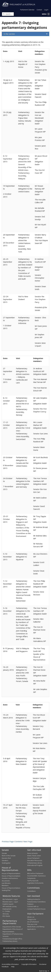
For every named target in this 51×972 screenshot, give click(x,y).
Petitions (30, 904)
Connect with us (33, 906)
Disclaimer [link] (43, 964)
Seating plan (6, 863)
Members (5, 885)
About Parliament (33, 858)
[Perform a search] (4, 14)
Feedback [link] (5, 967)
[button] (45, 14)
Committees (31, 891)
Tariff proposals (32, 881)
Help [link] (12, 967)
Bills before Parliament (35, 873)
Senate (4, 853)
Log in (46, 10)
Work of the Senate (9, 856)
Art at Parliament (33, 922)
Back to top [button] (44, 971)
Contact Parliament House (36, 909)
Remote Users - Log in (10, 902)
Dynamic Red (6, 858)
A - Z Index (6, 911)
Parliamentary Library (34, 863)
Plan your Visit (32, 924)
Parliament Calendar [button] (27, 10)
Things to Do (31, 919)
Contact (39, 10)
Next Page (28, 841)
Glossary (6, 914)
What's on (30, 917)
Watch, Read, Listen (34, 856)
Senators (5, 860)
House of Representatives (11, 873)
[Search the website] (8, 14)
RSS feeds (6, 916)
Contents (18, 841)
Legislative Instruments (35, 883)
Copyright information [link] (29, 964)
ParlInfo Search (8, 904)
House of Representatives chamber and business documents (11, 878)
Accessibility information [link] (10, 964)
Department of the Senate (12, 927)
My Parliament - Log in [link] (10, 899)
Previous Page (8, 841)
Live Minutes (6, 883)
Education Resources (34, 860)
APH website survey (10, 906)
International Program (35, 865)
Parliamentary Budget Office (12, 939)
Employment (7, 909)
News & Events (32, 853)
